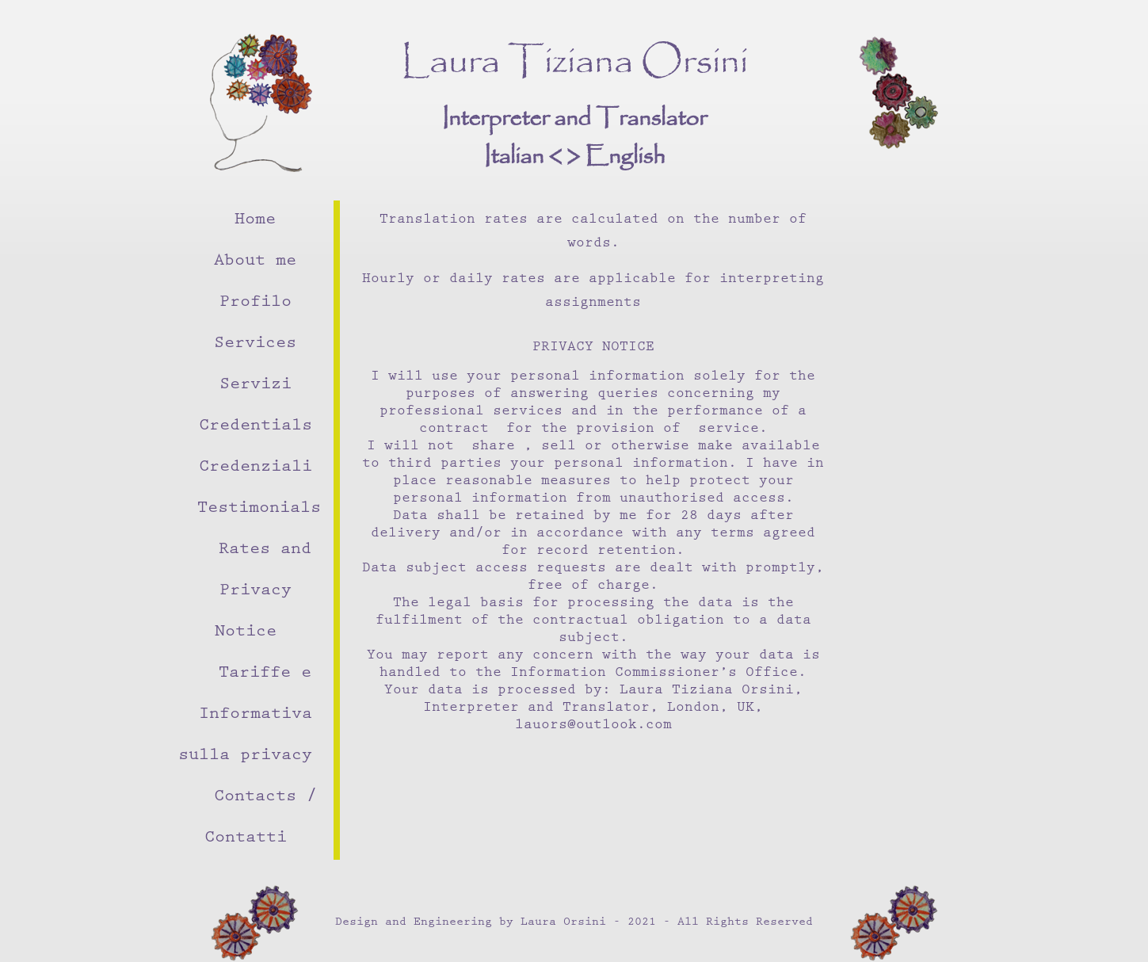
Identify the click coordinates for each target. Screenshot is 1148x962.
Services (255, 344)
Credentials (255, 427)
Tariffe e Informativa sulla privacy (245, 715)
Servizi (255, 386)
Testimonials (259, 509)
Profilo (255, 303)
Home (255, 221)
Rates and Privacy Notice (263, 592)
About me (255, 262)
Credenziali (255, 468)
